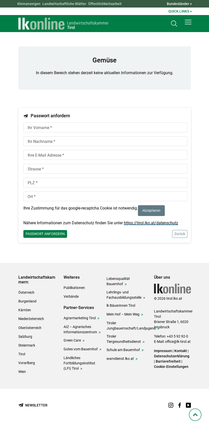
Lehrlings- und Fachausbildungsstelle (124, 294)
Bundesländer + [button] (179, 4)
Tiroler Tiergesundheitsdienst (124, 339)
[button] (188, 23)
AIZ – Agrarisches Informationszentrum (80, 329)
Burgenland (27, 301)
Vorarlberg (26, 363)
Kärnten (24, 310)
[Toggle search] (174, 24)
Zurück (179, 234)
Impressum (163, 351)
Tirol (21, 354)
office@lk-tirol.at (178, 342)
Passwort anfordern (45, 234)
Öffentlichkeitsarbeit (105, 4)
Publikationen (74, 288)
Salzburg (25, 337)
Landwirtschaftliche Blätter (64, 4)
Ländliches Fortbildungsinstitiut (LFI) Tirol (79, 363)
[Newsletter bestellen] (32, 405)
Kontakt (180, 351)
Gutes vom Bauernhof (81, 349)
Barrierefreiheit (168, 361)
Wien (22, 372)
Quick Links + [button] (180, 11)
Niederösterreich (31, 319)
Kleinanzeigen (28, 4)
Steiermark (26, 345)
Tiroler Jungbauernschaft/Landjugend (131, 325)
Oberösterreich (29, 328)
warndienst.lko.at (120, 359)
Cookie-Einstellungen (171, 367)
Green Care (72, 340)
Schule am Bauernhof (123, 350)
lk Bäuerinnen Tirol (121, 305)
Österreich (26, 292)
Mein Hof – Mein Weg (123, 314)
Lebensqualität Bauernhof (118, 281)
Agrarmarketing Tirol (80, 318)
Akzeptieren (151, 210)
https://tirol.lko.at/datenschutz (151, 223)
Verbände (71, 296)
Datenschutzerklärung (171, 356)
